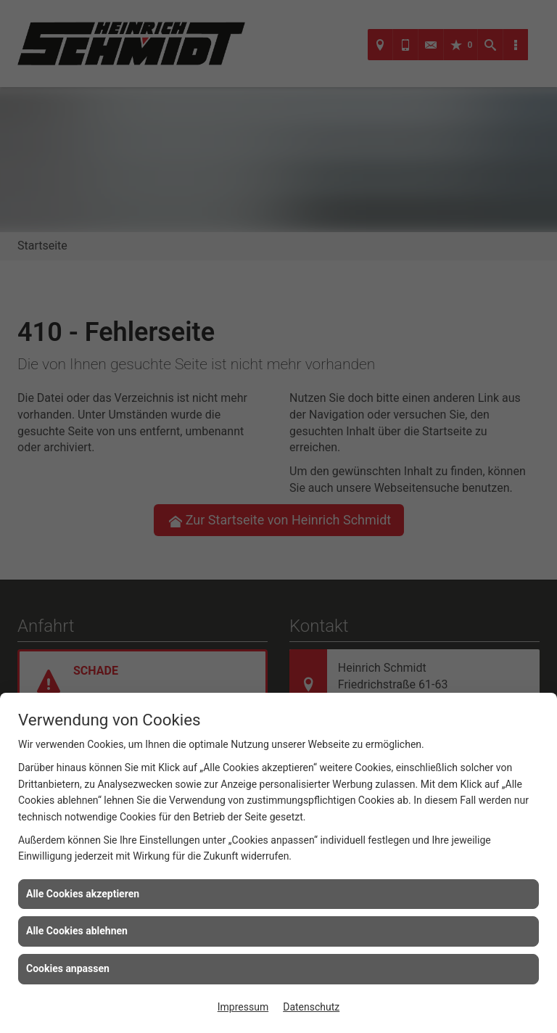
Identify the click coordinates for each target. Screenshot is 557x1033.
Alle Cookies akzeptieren (82, 894)
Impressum (243, 1007)
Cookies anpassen (68, 968)
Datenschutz (311, 1007)
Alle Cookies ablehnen (77, 931)
